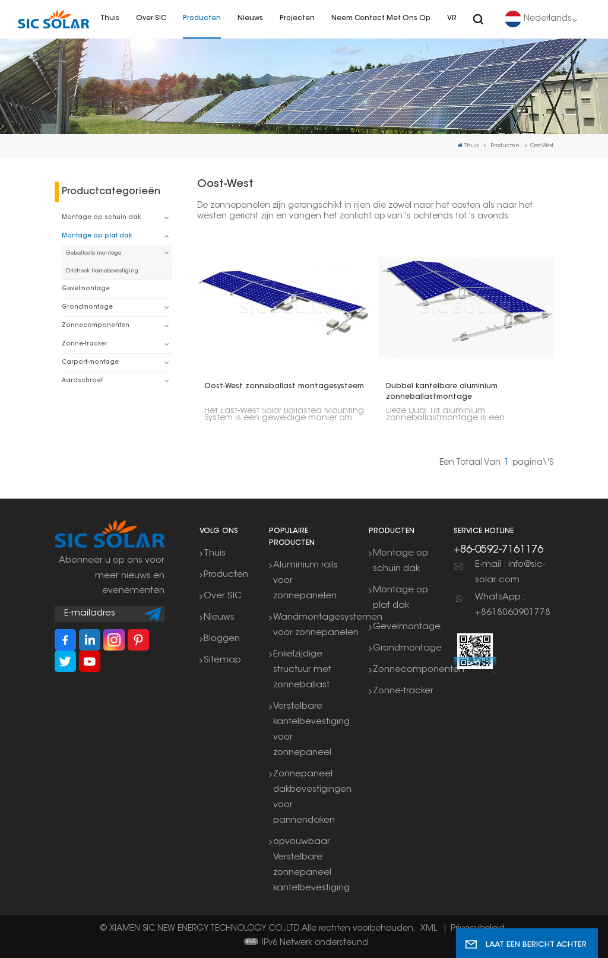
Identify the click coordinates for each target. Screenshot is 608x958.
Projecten (297, 18)
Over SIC (151, 18)
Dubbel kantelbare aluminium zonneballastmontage (442, 392)
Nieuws (250, 18)
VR (452, 18)
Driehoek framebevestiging (102, 271)
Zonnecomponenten (95, 325)
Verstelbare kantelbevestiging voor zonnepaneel (311, 729)
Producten (202, 18)
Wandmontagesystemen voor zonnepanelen (327, 625)
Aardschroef (82, 380)
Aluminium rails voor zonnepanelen (305, 581)
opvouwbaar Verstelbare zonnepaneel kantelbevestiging (311, 865)
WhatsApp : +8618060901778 (512, 605)
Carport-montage (90, 362)
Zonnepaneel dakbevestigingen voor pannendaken (312, 797)
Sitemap (222, 660)
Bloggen (222, 639)
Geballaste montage (93, 253)
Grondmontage (87, 307)
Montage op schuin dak (101, 217)
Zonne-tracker (84, 344)
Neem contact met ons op (380, 18)
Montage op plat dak (97, 236)
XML (428, 929)
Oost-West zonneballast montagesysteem (284, 386)
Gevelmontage (86, 288)
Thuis (109, 18)
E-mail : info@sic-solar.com (510, 572)
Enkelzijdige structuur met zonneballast (302, 670)
